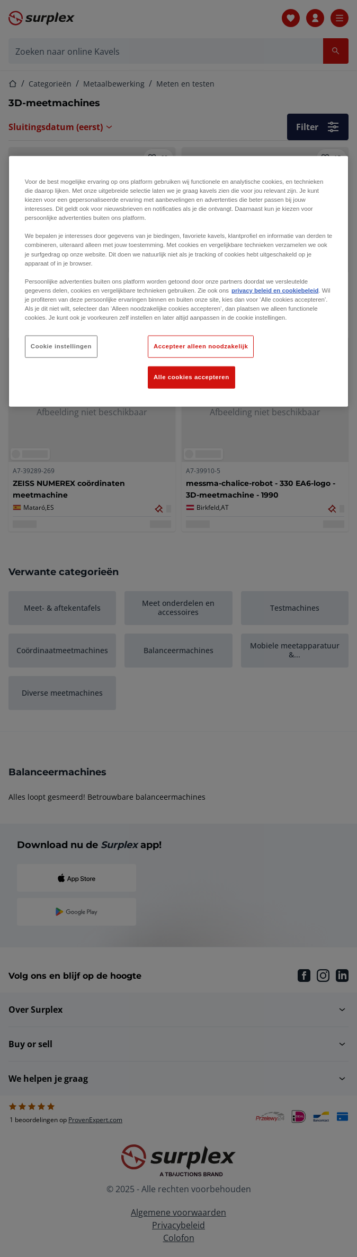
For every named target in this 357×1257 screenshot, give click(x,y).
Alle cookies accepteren (191, 377)
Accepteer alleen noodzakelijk (201, 346)
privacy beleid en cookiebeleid (274, 290)
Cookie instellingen (61, 346)
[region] (178, 281)
